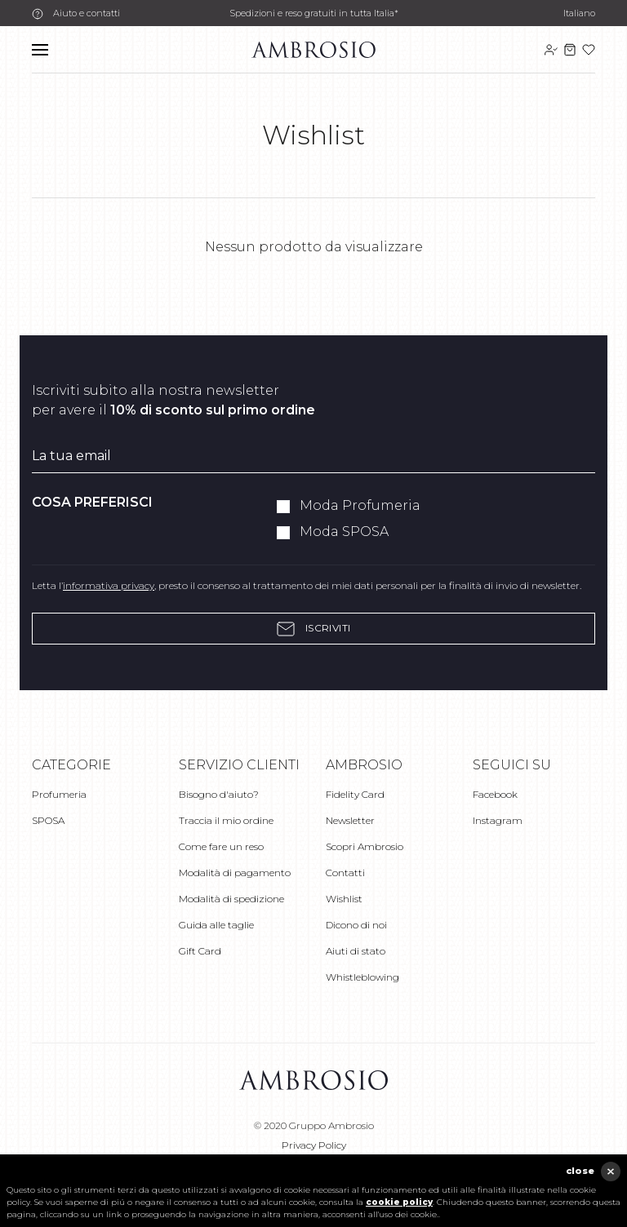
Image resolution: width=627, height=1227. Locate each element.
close (580, 1170)
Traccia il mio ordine (226, 820)
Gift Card (200, 951)
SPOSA (48, 820)
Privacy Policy (314, 1145)
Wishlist (344, 899)
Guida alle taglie (216, 925)
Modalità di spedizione (231, 899)
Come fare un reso (221, 846)
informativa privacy (108, 585)
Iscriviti (313, 628)
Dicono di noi (356, 925)
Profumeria (59, 794)
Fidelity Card (355, 794)
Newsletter (350, 820)
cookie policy (399, 1202)
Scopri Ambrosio (364, 846)
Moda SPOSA (344, 531)
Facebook (495, 794)
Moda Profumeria (360, 505)
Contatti (345, 872)
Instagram (497, 820)
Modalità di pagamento (235, 872)
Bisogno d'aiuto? (219, 794)
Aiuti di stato (355, 951)
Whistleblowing (362, 977)
